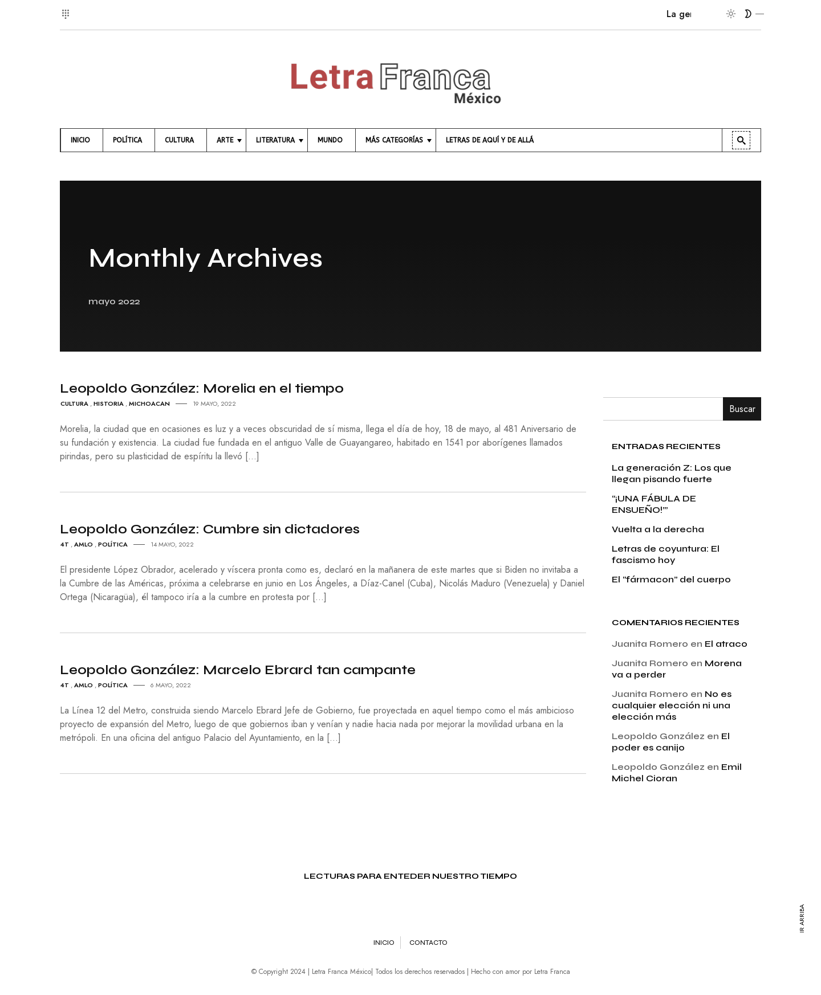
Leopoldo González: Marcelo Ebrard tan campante (238, 670)
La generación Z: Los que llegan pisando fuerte (671, 473)
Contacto (428, 943)
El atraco (726, 643)
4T (64, 544)
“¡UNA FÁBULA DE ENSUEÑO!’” (654, 504)
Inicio (384, 943)
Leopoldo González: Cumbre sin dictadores (210, 529)
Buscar (742, 408)
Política (113, 544)
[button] (67, 7)
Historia (109, 403)
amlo (83, 544)
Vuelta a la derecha (658, 529)
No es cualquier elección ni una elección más (671, 705)
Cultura (74, 403)
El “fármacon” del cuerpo (671, 579)
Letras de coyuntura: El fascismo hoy (666, 554)
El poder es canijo (671, 742)
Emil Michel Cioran (677, 772)
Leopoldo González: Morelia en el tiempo (202, 388)
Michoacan (149, 403)
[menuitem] (82, 140)
